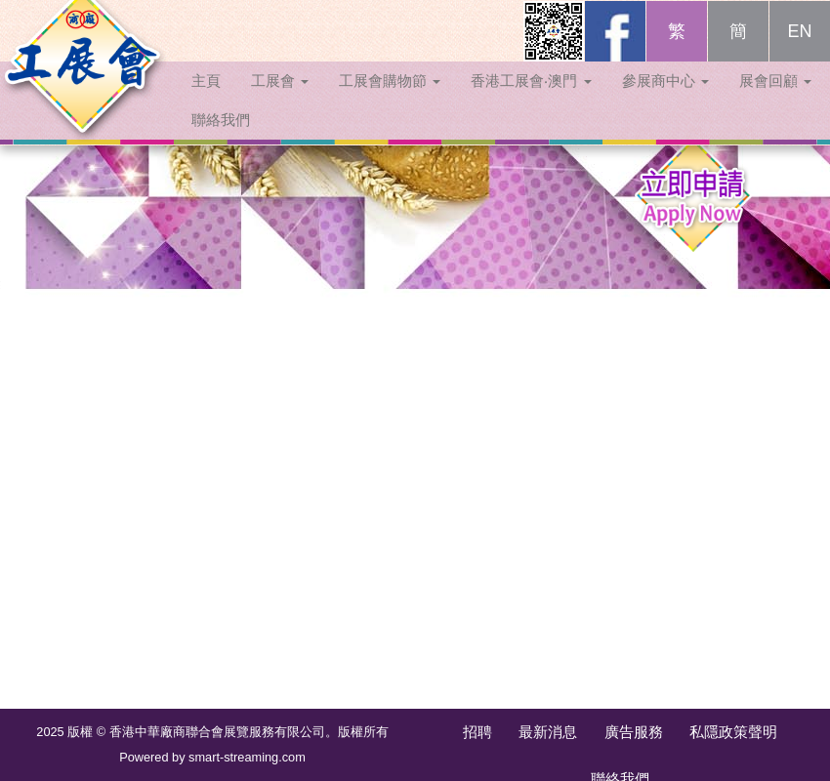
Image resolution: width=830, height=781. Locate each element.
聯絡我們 (220, 139)
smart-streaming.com (247, 757)
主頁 (206, 100)
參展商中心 (665, 100)
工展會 (280, 100)
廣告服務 (633, 731)
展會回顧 (775, 100)
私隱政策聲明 (733, 731)
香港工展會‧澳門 (531, 100)
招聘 (477, 731)
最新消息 (548, 731)
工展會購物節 (389, 100)
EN (799, 51)
